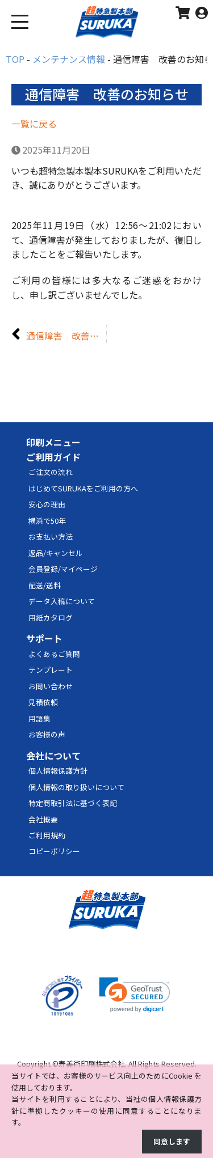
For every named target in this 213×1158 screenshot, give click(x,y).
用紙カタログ (50, 617)
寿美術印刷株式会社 (92, 1063)
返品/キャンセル (55, 553)
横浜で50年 (47, 520)
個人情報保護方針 (57, 770)
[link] (135, 995)
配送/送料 (44, 585)
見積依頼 (43, 702)
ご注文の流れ (50, 471)
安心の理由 (46, 504)
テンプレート (50, 669)
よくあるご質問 (54, 653)
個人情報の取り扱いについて (76, 787)
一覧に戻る (34, 123)
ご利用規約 (46, 835)
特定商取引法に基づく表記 (72, 803)
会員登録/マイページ (63, 568)
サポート (44, 638)
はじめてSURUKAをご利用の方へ (83, 488)
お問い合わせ (50, 686)
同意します (171, 1141)
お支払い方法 (50, 536)
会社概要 (43, 819)
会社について (53, 755)
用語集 (39, 718)
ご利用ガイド (53, 457)
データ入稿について (61, 601)
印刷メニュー (53, 442)
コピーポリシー (54, 851)
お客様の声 (46, 734)
